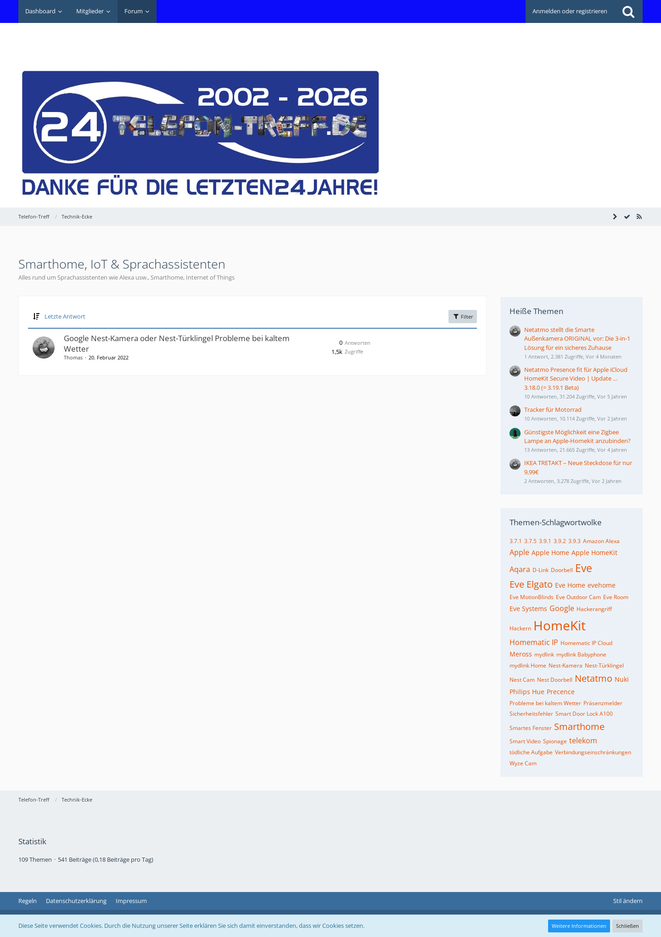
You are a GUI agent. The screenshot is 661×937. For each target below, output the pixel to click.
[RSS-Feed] (639, 217)
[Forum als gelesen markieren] (627, 217)
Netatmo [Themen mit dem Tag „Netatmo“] (593, 678)
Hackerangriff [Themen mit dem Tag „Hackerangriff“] (594, 609)
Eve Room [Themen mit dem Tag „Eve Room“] (615, 597)
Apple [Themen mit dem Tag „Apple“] (519, 552)
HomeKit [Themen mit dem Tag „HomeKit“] (559, 625)
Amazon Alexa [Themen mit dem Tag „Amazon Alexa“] (601, 541)
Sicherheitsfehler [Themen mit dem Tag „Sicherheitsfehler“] (531, 714)
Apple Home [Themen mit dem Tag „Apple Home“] (550, 552)
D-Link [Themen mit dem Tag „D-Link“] (540, 570)
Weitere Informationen (579, 925)
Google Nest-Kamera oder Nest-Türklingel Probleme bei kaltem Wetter (177, 343)
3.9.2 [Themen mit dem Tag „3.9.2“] (560, 541)
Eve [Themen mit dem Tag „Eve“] (583, 568)
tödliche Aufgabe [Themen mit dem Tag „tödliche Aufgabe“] (531, 752)
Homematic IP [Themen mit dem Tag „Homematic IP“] (534, 642)
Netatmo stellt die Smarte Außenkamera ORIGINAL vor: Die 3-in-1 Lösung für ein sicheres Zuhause (577, 338)
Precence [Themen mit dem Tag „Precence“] (561, 691)
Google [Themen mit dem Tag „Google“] (561, 608)
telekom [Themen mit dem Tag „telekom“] (583, 740)
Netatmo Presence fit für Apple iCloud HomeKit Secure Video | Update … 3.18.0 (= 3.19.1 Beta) (575, 378)
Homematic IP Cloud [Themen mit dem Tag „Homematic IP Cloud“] (586, 643)
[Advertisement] (475, 44)
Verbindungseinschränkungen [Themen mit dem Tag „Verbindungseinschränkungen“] (593, 752)
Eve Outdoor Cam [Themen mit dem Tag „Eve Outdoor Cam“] (578, 597)
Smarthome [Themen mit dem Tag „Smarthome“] (579, 726)
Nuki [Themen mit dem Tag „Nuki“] (622, 679)
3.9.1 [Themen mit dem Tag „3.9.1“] (545, 541)
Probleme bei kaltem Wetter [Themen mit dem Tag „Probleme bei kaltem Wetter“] (545, 703)
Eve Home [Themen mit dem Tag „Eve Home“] (570, 585)
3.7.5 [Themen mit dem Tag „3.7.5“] (530, 541)
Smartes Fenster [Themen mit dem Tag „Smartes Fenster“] (531, 728)
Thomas (73, 357)
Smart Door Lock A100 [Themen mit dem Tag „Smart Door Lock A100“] (584, 714)
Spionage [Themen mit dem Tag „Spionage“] (555, 741)
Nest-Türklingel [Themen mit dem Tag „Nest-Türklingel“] (604, 665)
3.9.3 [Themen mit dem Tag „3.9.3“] (574, 541)
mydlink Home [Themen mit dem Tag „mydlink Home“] (528, 665)
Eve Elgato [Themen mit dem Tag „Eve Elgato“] (531, 584)
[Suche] (628, 11)
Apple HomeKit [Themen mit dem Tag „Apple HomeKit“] (594, 552)
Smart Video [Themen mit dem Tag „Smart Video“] (525, 741)
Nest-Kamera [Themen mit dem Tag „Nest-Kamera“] (566, 665)
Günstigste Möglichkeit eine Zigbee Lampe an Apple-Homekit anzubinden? (577, 436)
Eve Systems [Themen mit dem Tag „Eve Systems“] (528, 608)
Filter (462, 316)
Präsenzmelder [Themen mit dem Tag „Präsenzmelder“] (602, 703)
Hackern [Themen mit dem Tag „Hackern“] (520, 628)
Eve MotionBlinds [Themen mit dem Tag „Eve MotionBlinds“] (532, 597)
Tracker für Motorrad (553, 409)
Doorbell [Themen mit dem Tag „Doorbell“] (562, 570)
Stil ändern (628, 901)
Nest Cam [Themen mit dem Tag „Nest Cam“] (522, 680)
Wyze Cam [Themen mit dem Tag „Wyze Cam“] (523, 763)
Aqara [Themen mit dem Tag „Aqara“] (520, 569)
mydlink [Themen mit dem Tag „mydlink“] (544, 654)
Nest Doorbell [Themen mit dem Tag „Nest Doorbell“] (554, 680)
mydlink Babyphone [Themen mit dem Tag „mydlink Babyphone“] (581, 654)
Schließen (627, 925)
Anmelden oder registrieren (569, 11)
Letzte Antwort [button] (65, 316)
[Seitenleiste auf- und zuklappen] (615, 217)
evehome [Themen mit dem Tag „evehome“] (602, 585)
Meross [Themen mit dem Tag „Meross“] (521, 654)
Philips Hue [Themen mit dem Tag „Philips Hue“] (527, 691)
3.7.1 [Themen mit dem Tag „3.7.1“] (516, 541)
